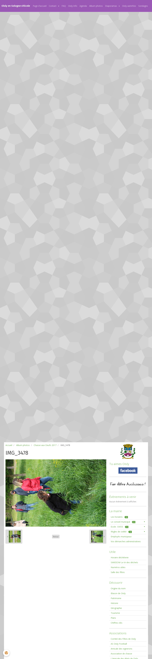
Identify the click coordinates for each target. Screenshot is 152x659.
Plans (113, 617)
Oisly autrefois (129, 5)
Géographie (116, 608)
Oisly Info (72, 5)
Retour (56, 536)
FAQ (64, 5)
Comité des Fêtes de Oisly (123, 638)
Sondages (143, 5)
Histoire (114, 603)
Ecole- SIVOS (119, 526)
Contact (53, 5)
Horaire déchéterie (120, 557)
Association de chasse (121, 653)
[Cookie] (6, 652)
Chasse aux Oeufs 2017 (45, 445)
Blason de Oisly (118, 593)
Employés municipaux (121, 536)
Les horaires (119, 516)
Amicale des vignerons (121, 648)
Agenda (83, 5)
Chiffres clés (116, 622)
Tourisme (115, 613)
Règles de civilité (121, 531)
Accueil (8, 445)
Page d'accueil (39, 5)
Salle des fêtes (118, 572)
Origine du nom (118, 588)
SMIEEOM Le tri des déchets (124, 562)
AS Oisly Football (119, 643)
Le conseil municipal (123, 521)
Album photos (96, 5)
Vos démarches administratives (126, 541)
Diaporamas (111, 5)
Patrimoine (116, 598)
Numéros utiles (118, 567)
